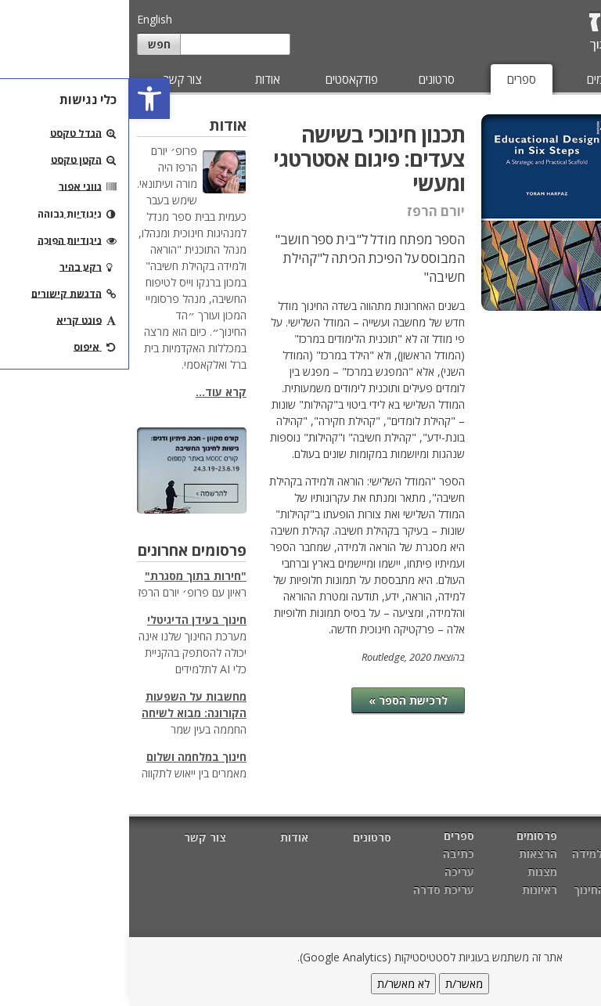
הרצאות (409, 853)
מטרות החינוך (477, 889)
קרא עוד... (92, 391)
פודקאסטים (222, 79)
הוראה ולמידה (476, 853)
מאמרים (561, 79)
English (25, 19)
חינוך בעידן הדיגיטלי (67, 619)
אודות (138, 79)
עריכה (574, 192)
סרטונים (308, 79)
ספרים (392, 79)
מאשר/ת (335, 983)
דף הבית (572, 837)
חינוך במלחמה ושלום (67, 756)
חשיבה (493, 871)
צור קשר (53, 79)
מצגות (413, 871)
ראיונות (410, 889)
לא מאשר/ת (274, 983)
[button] (20, 98)
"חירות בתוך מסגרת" (66, 575)
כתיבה (573, 160)
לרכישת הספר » (278, 700)
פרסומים (477, 79)
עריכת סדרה (557, 225)
